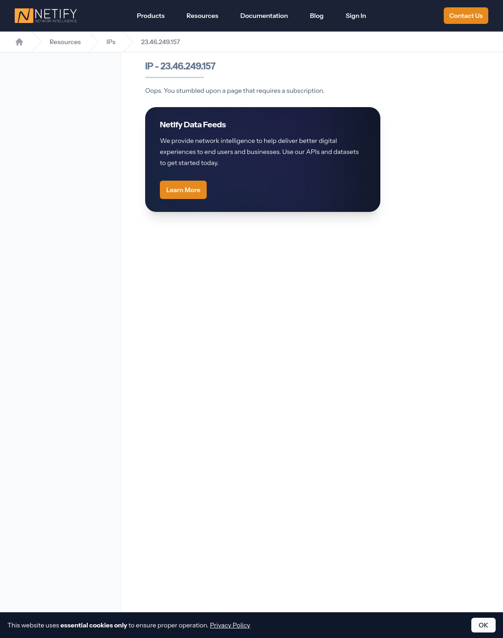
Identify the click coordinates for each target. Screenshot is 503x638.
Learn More (183, 190)
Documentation (264, 15)
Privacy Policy (230, 625)
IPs (111, 42)
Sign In (356, 15)
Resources (202, 15)
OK (483, 625)
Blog (317, 15)
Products (150, 15)
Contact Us (466, 15)
